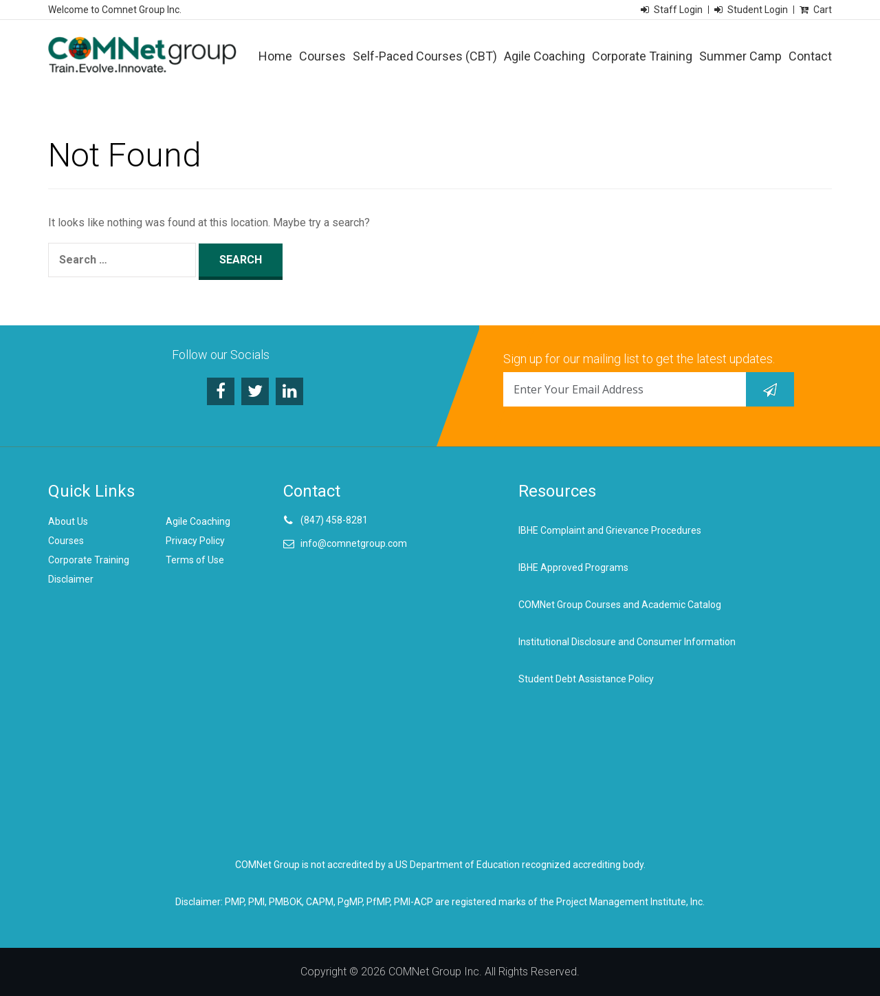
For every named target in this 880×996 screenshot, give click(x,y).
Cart (822, 10)
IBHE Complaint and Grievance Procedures (609, 530)
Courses (322, 56)
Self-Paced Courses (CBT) (425, 56)
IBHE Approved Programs (573, 567)
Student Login (757, 10)
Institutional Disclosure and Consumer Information (627, 641)
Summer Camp (740, 56)
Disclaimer (71, 579)
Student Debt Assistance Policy (586, 678)
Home (275, 56)
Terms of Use (195, 559)
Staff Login (678, 10)
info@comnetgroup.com (353, 543)
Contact (810, 56)
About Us (68, 521)
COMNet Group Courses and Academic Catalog (619, 604)
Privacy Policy (195, 540)
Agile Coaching (544, 56)
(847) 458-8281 (334, 520)
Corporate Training (642, 56)
